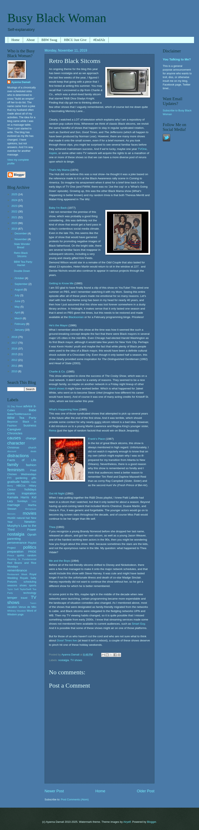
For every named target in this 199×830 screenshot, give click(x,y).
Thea (52, 527)
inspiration (29, 493)
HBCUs (20, 485)
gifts (33, 477)
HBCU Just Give (75, 40)
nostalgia (63, 660)
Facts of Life (21, 460)
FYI (9, 477)
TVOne (142, 149)
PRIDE (32, 551)
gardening (21, 477)
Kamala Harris (18, 497)
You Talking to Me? (177, 59)
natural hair (23, 517)
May (17, 306)
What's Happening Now (63, 409)
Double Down (22, 270)
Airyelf (127, 821)
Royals (24, 577)
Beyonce (12, 421)
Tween (33, 603)
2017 (14, 342)
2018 (14, 337)
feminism (15, 469)
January (20, 329)
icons (11, 493)
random (31, 555)
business (30, 425)
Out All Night (56, 493)
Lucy (34, 501)
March (19, 318)
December (21, 233)
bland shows (56, 388)
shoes (23, 585)
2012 (14, 359)
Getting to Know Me (61, 283)
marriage (13, 505)
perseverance (17, 542)
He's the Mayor (58, 325)
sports (32, 585)
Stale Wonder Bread (22, 245)
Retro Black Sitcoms (21, 254)
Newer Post (54, 791)
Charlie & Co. (57, 371)
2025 (14, 194)
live (67, 640)
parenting (14, 538)
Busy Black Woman (56, 18)
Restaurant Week (17, 574)
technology (29, 592)
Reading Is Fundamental (21, 559)
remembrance (17, 570)
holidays (30, 489)
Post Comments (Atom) (75, 799)
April (18, 312)
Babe (32, 410)
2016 (14, 348)
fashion (31, 465)
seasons (12, 585)
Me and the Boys (59, 560)
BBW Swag (49, 40)
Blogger (151, 821)
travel (24, 597)
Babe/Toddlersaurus (19, 414)
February (20, 323)
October (20, 278)
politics (29, 547)
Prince (10, 555)
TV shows (76, 660)
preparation (15, 551)
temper (12, 597)
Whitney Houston (16, 611)
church (32, 447)
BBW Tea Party (21, 417)
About (30, 40)
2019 (14, 228)
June (18, 301)
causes (14, 437)
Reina (52, 430)
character (16, 443)
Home (15, 40)
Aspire (53, 153)
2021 (14, 217)
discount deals (21, 451)
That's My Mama (59, 169)
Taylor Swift (13, 589)
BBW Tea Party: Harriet (23, 263)
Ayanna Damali (20, 82)
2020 (14, 223)
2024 (14, 200)
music (11, 517)
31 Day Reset (14, 406)
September (21, 284)
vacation (12, 606)
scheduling (29, 581)
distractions (18, 455)
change (31, 438)
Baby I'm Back (58, 207)
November (21, 239)
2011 (14, 365)
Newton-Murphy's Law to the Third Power (21, 525)
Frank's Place (96, 438)
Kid (34, 497)
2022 (14, 211)
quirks (20, 555)
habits (25, 481)
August (19, 289)
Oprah (31, 534)
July (17, 295)
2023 (14, 205)
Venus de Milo (27, 606)
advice (28, 406)
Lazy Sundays (17, 501)
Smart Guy (138, 623)
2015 (14, 354)
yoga (20, 614)
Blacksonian (76, 317)
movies (29, 513)
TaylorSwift (25, 589)
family (12, 464)
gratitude (13, 481)
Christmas (13, 447)
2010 (14, 371)
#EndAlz (99, 40)
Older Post (145, 791)
